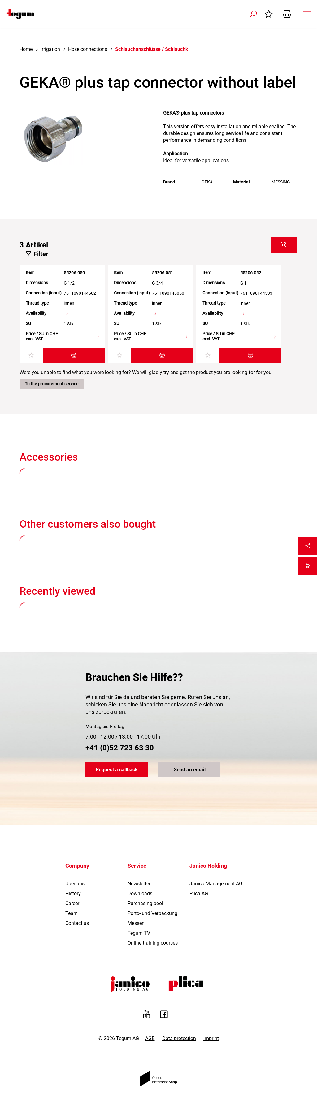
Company (77, 865)
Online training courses (153, 943)
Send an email (190, 770)
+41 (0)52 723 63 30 (119, 748)
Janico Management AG (215, 884)
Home (26, 49)
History (73, 893)
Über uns (75, 884)
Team (71, 913)
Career (72, 903)
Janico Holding (208, 865)
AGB (150, 1038)
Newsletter (139, 884)
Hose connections (87, 49)
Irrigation (50, 49)
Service (137, 865)
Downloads (140, 893)
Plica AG (198, 893)
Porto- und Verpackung (152, 913)
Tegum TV (139, 933)
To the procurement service (52, 383)
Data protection (179, 1038)
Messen (136, 923)
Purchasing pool (145, 903)
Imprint (211, 1038)
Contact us (77, 923)
